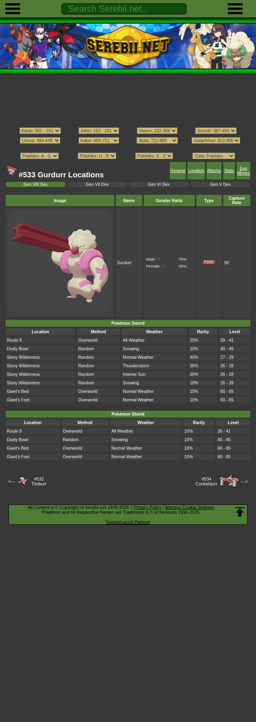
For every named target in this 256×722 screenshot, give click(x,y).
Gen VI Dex (159, 184)
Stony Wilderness (23, 357)
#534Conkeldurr (207, 481)
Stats (229, 170)
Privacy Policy (147, 507)
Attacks (214, 170)
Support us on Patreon (128, 521)
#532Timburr (38, 481)
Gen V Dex (220, 184)
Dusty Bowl (17, 349)
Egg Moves (243, 170)
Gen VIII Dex (35, 184)
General (177, 170)
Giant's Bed (18, 391)
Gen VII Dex (97, 184)
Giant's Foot (18, 400)
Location (196, 170)
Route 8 (14, 340)
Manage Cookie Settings (189, 507)
